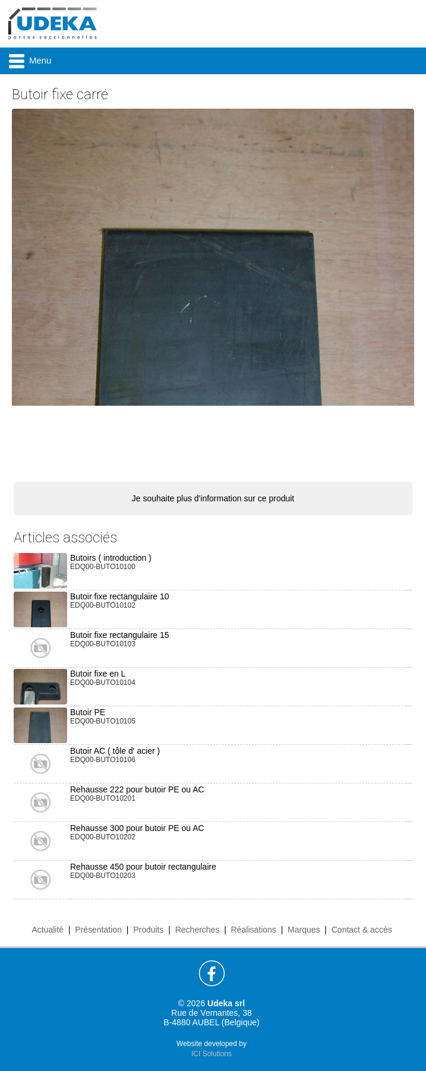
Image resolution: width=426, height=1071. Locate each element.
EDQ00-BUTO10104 (102, 682)
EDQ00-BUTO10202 (102, 837)
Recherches (197, 929)
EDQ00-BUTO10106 (102, 760)
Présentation (98, 929)
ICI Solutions (211, 1054)
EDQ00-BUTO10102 (102, 605)
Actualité (47, 929)
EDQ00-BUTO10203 (102, 875)
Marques (304, 929)
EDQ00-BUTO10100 (102, 567)
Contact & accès (362, 929)
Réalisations (253, 929)
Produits (148, 929)
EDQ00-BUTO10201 (102, 798)
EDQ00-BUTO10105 (102, 721)
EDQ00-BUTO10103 (102, 644)
